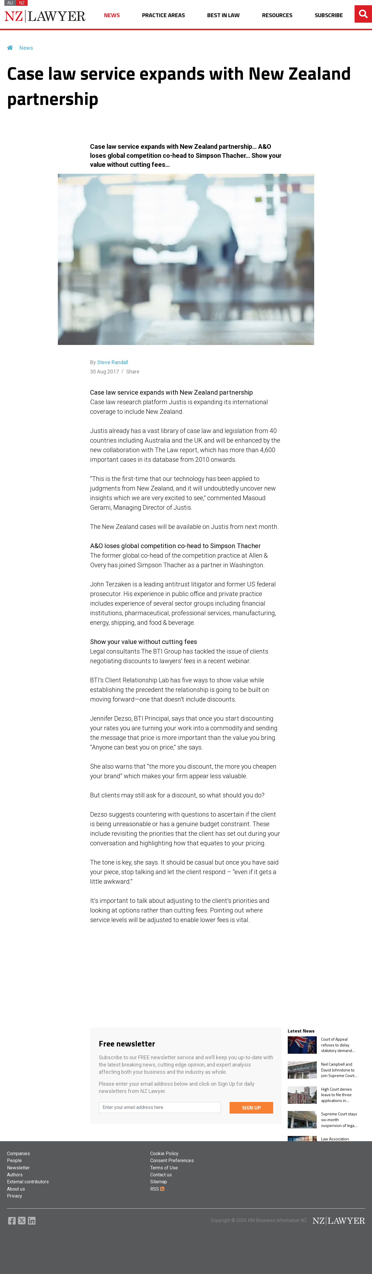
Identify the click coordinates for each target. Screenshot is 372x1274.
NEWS (112, 15)
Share (133, 371)
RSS (157, 1189)
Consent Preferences (172, 1160)
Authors (15, 1175)
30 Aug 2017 (104, 371)
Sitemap (158, 1181)
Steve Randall (112, 362)
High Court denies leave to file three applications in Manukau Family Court (336, 1094)
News (26, 48)
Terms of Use (164, 1168)
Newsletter (18, 1168)
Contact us (161, 1175)
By (109, 362)
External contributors (28, 1181)
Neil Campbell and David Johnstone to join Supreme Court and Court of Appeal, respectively (338, 1069)
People (14, 1160)
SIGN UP (251, 1108)
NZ (22, 3)
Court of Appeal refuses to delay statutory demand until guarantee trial (337, 1044)
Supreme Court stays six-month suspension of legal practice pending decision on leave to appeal (339, 1119)
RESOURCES (277, 15)
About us (16, 1189)
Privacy (14, 1196)
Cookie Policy (164, 1153)
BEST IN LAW (223, 15)
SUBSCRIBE (329, 15)
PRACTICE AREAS (163, 15)
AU (10, 3)
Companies (18, 1153)
